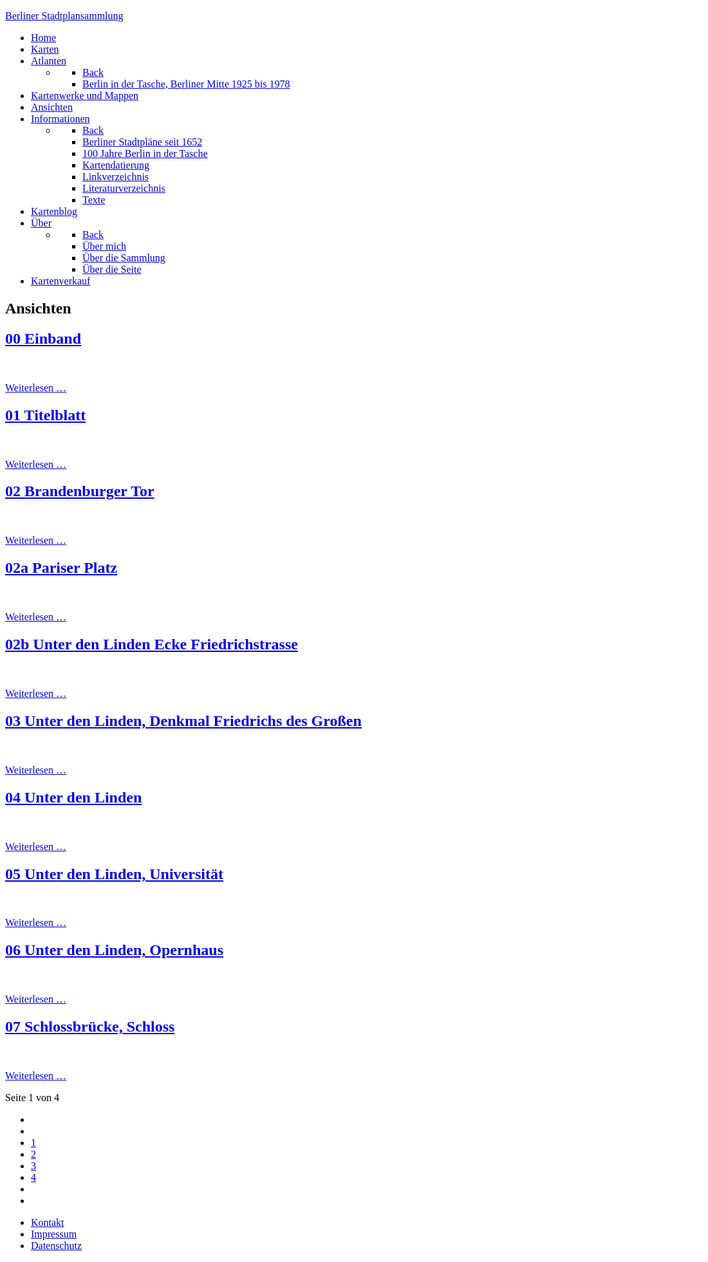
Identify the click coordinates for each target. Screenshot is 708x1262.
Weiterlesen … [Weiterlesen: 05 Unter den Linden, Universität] (35, 922)
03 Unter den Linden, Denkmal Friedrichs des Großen (183, 720)
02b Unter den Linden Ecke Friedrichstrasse (151, 644)
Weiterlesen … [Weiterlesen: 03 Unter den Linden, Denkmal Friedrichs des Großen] (35, 770)
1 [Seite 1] (33, 1142)
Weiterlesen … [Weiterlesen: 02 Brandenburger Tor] (35, 540)
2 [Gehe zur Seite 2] (33, 1154)
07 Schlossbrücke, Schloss (89, 1026)
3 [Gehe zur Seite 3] (33, 1165)
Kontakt (47, 1222)
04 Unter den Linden (73, 797)
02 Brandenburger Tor (79, 491)
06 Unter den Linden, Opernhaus (114, 950)
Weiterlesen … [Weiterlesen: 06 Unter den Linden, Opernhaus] (35, 999)
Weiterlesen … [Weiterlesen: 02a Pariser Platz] (35, 616)
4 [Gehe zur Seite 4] (33, 1177)
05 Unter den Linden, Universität (114, 874)
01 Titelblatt (45, 415)
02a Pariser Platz (61, 567)
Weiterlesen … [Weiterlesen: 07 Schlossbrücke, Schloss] (35, 1075)
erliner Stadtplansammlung (64, 15)
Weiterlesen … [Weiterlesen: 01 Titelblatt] (35, 464)
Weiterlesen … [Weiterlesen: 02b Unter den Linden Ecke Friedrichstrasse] (35, 693)
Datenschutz (56, 1245)
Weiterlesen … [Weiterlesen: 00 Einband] (35, 387)
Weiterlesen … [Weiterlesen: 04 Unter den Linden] (35, 846)
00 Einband (43, 338)
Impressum (54, 1234)
